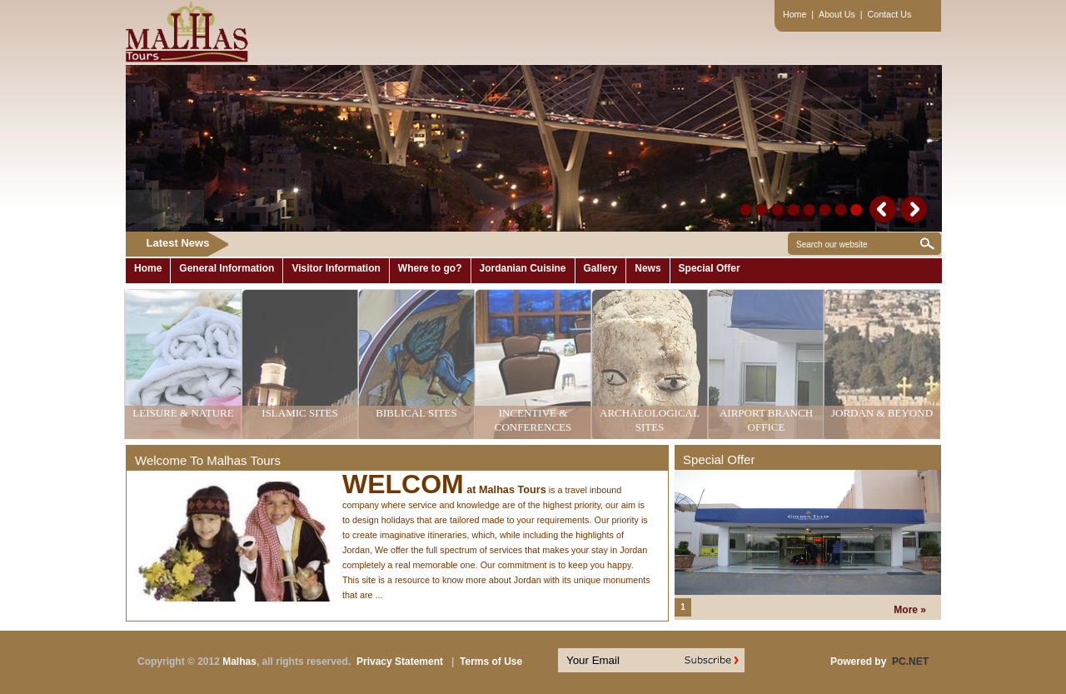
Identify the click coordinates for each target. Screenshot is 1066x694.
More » (910, 610)
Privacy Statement (399, 661)
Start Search (927, 243)
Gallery (601, 268)
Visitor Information (335, 268)
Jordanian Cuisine (523, 268)
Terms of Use (491, 661)
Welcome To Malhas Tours (208, 460)
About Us (837, 14)
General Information (226, 268)
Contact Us (890, 14)
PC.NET (910, 661)
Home (794, 14)
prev (883, 208)
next (913, 208)
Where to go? (430, 268)
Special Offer (709, 268)
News (647, 268)
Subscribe (721, 660)
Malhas (239, 661)
